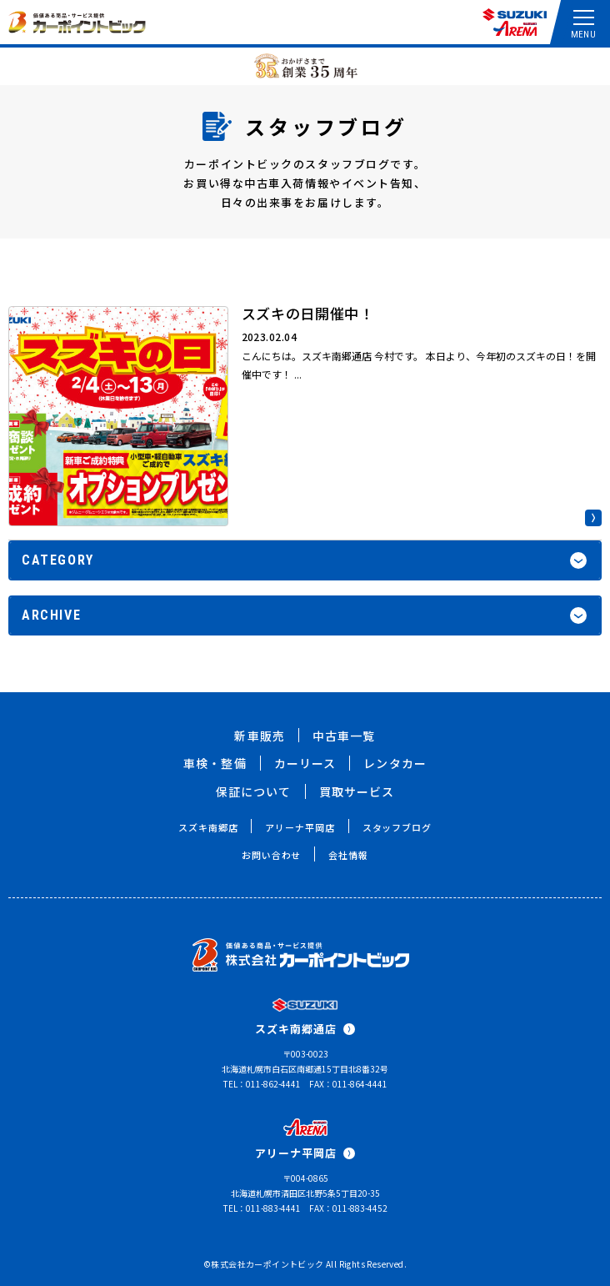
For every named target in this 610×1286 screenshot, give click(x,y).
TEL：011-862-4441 (262, 1084)
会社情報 (348, 855)
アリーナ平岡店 (299, 827)
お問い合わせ (271, 855)
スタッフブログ (397, 827)
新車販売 (259, 735)
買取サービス (357, 791)
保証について (254, 791)
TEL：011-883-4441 (262, 1208)
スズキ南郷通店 (305, 1029)
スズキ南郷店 (208, 827)
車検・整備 (215, 763)
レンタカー (395, 763)
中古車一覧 (344, 735)
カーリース (305, 763)
